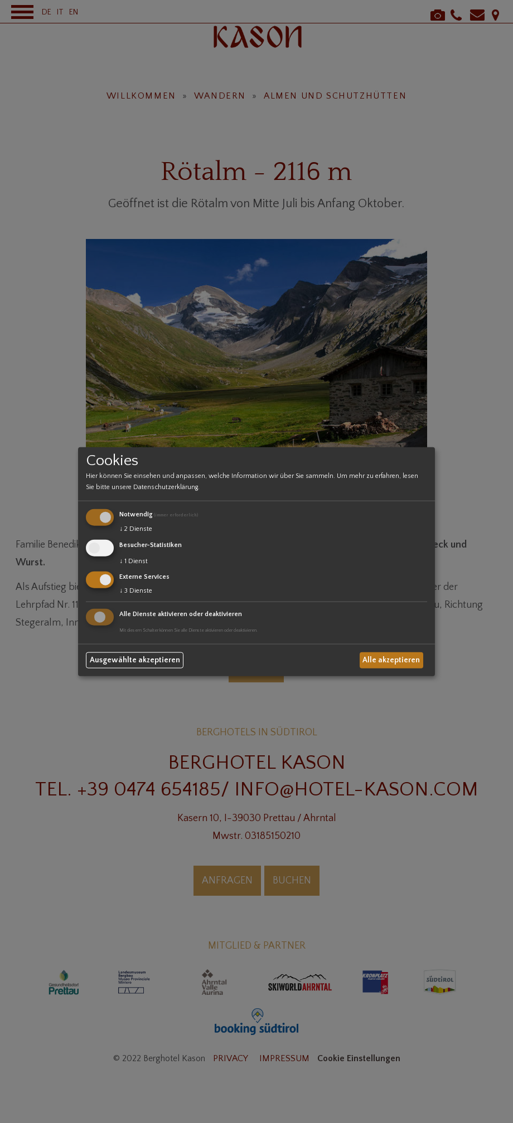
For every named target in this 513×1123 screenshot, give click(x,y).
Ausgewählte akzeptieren (135, 660)
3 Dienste (135, 590)
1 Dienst (133, 560)
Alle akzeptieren (391, 660)
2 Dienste (135, 529)
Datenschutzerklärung (165, 487)
